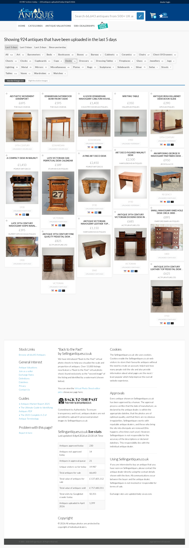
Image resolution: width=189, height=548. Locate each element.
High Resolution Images (38, 81)
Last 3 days (26, 47)
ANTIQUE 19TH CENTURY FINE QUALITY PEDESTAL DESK (58, 235)
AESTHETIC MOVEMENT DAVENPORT (22, 97)
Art (21, 54)
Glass (142, 61)
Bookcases (66, 54)
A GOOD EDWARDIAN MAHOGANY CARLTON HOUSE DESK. (94, 99)
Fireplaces (126, 61)
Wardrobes (42, 73)
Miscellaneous (61, 67)
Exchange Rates (26, 374)
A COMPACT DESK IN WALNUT (22, 158)
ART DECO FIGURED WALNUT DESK (130, 153)
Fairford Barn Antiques (167, 221)
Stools (166, 67)
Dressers (86, 61)
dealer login (165, 2)
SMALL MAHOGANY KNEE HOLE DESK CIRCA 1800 (167, 211)
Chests (11, 61)
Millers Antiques (130, 107)
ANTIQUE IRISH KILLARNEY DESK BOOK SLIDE (167, 97)
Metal (27, 67)
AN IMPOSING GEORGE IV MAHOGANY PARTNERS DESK (167, 154)
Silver (141, 67)
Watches (60, 73)
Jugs (171, 61)
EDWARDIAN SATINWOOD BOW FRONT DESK (58, 97)
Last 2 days (40, 47)
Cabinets (112, 54)
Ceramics (129, 54)
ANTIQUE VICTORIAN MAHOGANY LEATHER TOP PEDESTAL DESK (94, 224)
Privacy (22, 385)
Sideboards (125, 67)
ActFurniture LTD (131, 225)
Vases (26, 73)
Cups (58, 61)
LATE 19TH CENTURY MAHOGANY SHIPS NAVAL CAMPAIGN (22, 226)
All (9, 54)
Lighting (12, 67)
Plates (79, 67)
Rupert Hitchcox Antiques (22, 234)
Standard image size (15, 81)
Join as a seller (26, 371)
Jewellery (157, 61)
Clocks (26, 61)
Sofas (154, 67)
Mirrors (41, 67)
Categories (35, 25)
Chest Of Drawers (165, 54)
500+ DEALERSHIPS (84, 25)
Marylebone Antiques (130, 163)
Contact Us (24, 389)
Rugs (92, 67)
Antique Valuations (58, 25)
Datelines (23, 382)
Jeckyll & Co (167, 164)
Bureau (96, 54)
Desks (71, 61)
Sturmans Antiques (58, 169)
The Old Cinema (22, 107)
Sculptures (107, 67)
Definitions (24, 378)
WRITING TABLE (130, 96)
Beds (51, 54)
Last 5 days (11, 47)
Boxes (82, 54)
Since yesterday (57, 47)
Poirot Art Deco (94, 166)
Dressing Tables (106, 61)
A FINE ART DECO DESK (94, 156)
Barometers (36, 54)
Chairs (145, 54)
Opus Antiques (166, 107)
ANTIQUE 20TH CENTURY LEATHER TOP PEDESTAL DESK (167, 268)
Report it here (25, 432)
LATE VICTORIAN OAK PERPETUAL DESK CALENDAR (58, 159)
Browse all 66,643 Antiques (32, 354)
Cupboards (43, 61)
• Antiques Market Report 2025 (34, 403)
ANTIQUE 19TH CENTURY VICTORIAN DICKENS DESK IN (131, 215)
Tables (11, 73)
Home (21, 25)
